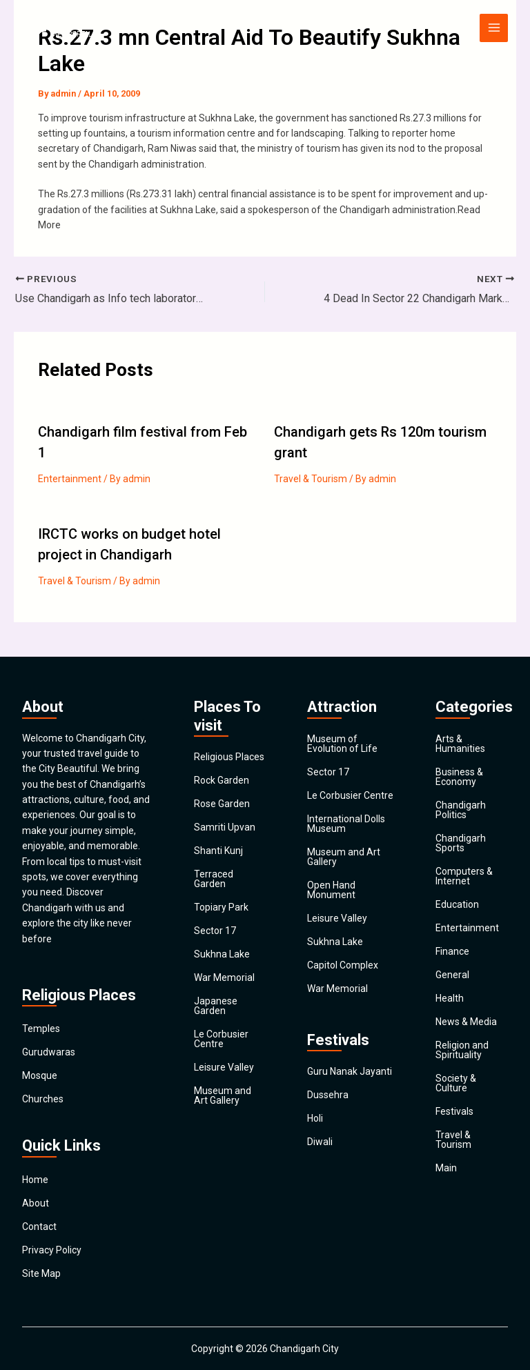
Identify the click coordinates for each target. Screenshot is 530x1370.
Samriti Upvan (224, 827)
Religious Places (229, 756)
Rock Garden (221, 780)
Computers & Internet (464, 876)
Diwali (320, 1141)
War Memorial (224, 977)
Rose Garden (222, 803)
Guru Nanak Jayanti (349, 1071)
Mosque (39, 1075)
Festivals (454, 1111)
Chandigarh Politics (460, 810)
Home (35, 1179)
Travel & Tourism (310, 478)
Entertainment (69, 478)
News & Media (466, 1021)
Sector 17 (215, 930)
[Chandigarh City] (63, 27)
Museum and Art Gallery (222, 1095)
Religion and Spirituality (462, 1050)
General (452, 974)
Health (449, 998)
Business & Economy (459, 776)
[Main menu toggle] (494, 28)
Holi (315, 1118)
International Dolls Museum (346, 823)
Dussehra (328, 1094)
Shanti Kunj (218, 850)
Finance (452, 951)
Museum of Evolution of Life (342, 743)
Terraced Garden (213, 878)
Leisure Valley (224, 1067)
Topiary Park (221, 907)
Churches (42, 1098)
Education (457, 904)
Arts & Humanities (460, 743)
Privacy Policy (51, 1249)
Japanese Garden (215, 1005)
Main (446, 1167)
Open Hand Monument (331, 890)
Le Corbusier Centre (221, 1039)
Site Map (41, 1273)
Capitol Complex (342, 965)
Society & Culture (455, 1083)
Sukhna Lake (222, 954)
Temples (41, 1028)
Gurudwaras (48, 1052)
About (35, 1203)
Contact (39, 1226)
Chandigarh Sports (460, 843)
